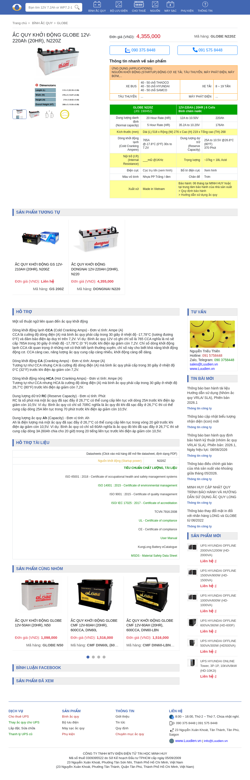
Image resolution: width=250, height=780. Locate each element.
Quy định (121, 727)
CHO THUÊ (139, 10)
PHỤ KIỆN (187, 10)
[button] (87, 655)
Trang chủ (19, 23)
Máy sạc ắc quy (73, 727)
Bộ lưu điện (70, 721)
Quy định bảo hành (193, 191)
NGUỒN (155, 10)
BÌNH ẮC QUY (97, 10)
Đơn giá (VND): (122, 37)
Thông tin (205, 10)
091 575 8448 (207, 49)
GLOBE (62, 23)
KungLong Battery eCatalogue (157, 546)
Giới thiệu (122, 715)
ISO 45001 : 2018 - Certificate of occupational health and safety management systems (121, 476)
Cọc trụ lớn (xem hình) (157, 170)
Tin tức (120, 721)
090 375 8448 (140, 50)
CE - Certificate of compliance (157, 528)
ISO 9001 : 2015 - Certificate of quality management (143, 493)
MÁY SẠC (171, 10)
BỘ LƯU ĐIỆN (119, 10)
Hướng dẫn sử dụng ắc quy (199, 195)
